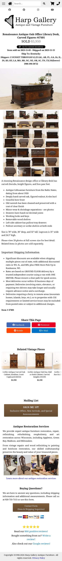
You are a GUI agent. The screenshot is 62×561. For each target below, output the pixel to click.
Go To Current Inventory (31, 46)
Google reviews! (41, 543)
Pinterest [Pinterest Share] (43, 324)
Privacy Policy (38, 558)
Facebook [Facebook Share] (18, 324)
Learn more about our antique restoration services (31, 478)
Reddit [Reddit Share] (18, 330)
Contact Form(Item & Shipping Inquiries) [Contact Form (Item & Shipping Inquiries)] (31, 507)
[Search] (27, 3)
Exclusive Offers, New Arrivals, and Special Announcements (31, 410)
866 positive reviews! (36, 531)
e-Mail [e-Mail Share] (43, 330)
